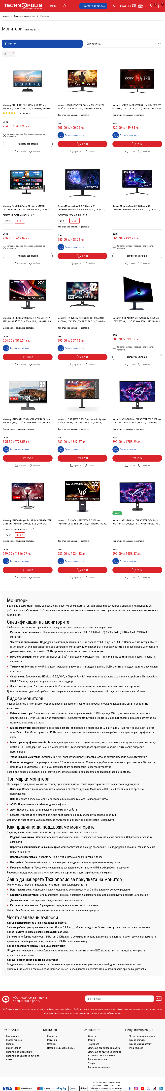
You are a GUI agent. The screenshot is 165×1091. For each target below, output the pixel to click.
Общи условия (13, 1047)
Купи (82, 144)
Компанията (12, 1036)
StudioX (116, 1085)
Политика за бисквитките (19, 1051)
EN (132, 5)
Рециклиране (136, 1047)
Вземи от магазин (97, 1059)
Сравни (20, 151)
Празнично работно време (61, 1047)
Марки (91, 1040)
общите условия (124, 1009)
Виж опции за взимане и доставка (73, 115)
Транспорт (93, 1043)
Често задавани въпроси (142, 1036)
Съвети (92, 1036)
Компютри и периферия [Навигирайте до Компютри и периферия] (24, 16)
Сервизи (51, 1043)
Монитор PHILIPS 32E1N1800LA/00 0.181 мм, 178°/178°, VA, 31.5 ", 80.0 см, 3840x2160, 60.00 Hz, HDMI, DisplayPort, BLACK (27, 108)
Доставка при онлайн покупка (104, 1047)
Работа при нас (14, 1040)
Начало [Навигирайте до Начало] (5, 16)
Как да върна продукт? (140, 1043)
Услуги (91, 1063)
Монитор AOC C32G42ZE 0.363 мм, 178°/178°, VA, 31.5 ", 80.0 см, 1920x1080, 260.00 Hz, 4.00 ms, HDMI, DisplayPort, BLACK (81, 108)
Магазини (52, 1040)
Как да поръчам (137, 1040)
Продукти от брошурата (93, 6)
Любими (34, 151)
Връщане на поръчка (99, 1067)
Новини (10, 1043)
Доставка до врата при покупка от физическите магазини (104, 1053)
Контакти (52, 1036)
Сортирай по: (124, 43)
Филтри (10, 43)
